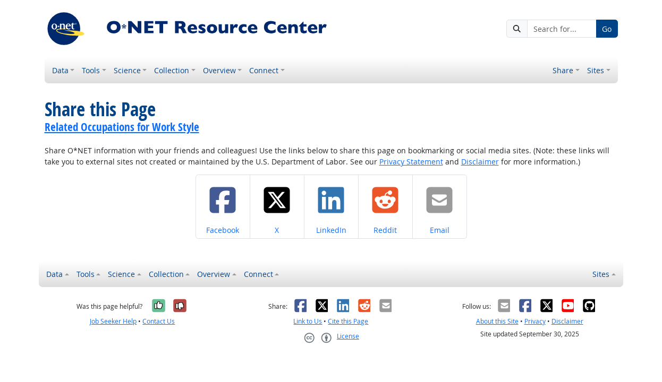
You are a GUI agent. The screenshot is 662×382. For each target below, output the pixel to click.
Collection (171, 70)
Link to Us (307, 321)
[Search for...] (561, 29)
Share (563, 70)
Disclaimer (480, 162)
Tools (91, 70)
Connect (263, 70)
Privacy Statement (411, 162)
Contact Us (158, 321)
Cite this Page (348, 321)
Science (127, 70)
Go (607, 29)
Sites (595, 70)
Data (60, 70)
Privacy (535, 321)
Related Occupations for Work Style (122, 126)
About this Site (497, 321)
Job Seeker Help (113, 321)
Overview (219, 70)
